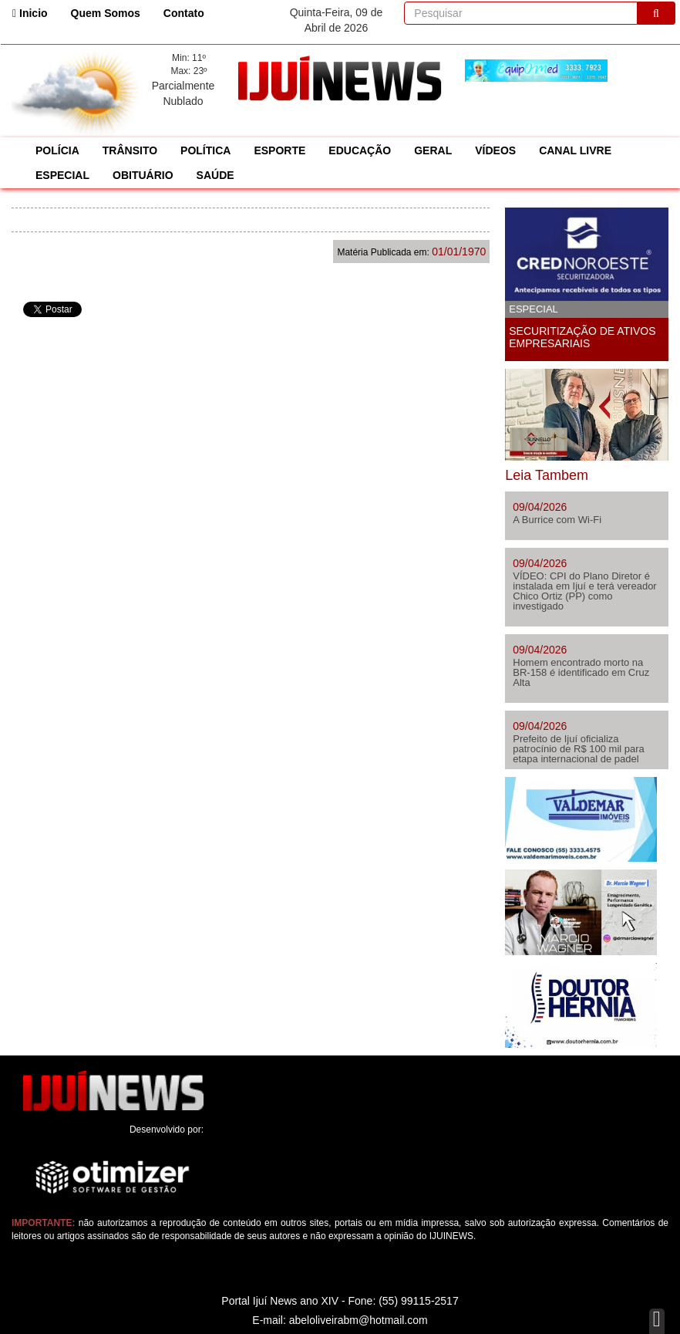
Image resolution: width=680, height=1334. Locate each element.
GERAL (433, 150)
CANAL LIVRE (575, 150)
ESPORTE (279, 150)
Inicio (35, 12)
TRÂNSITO (130, 150)
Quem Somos (105, 13)
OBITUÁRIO (143, 175)
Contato (183, 13)
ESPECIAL (62, 175)
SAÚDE (215, 175)
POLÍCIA (57, 150)
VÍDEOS (495, 150)
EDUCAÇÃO (359, 150)
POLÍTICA (205, 150)
